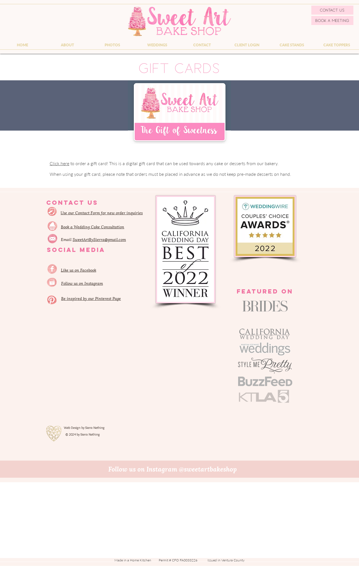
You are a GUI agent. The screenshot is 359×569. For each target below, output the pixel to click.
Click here (59, 163)
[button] (67, 45)
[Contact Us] (332, 10)
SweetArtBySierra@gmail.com (99, 239)
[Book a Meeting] (332, 20)
